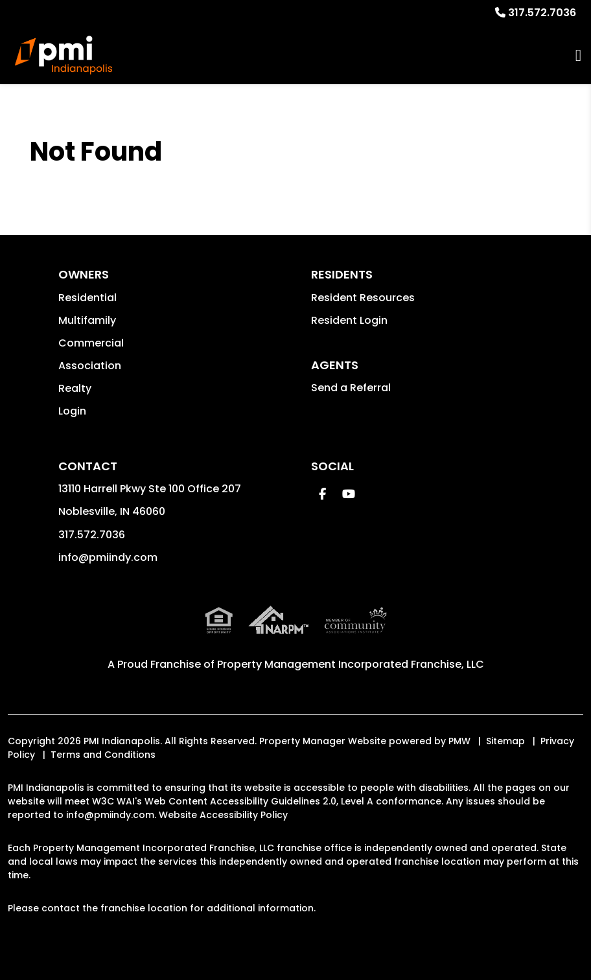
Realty (74, 388)
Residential (87, 297)
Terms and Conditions (103, 754)
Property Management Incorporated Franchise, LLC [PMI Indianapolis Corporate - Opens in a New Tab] (350, 664)
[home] (63, 55)
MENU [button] (578, 55)
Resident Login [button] (349, 320)
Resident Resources (363, 297)
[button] (322, 494)
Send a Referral (351, 387)
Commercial (91, 343)
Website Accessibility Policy (223, 814)
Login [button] (72, 411)
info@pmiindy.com (107, 557)
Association (89, 365)
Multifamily (87, 320)
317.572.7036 (542, 12)
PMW (459, 741)
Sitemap (505, 741)
